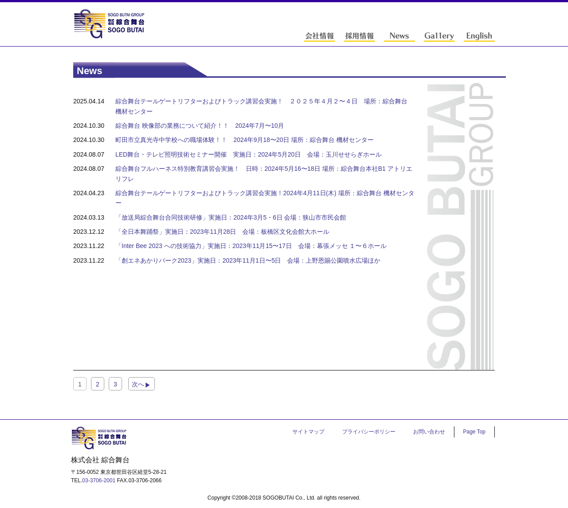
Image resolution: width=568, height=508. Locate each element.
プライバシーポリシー (368, 432)
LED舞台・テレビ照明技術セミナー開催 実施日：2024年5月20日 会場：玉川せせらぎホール (248, 154)
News (399, 36)
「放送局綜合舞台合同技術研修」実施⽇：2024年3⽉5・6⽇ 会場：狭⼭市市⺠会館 (230, 217)
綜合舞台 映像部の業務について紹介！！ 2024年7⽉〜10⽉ (199, 125)
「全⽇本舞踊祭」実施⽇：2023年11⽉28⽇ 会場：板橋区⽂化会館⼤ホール (222, 231)
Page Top (474, 432)
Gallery (439, 36)
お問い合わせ (429, 432)
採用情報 (359, 36)
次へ (138, 384)
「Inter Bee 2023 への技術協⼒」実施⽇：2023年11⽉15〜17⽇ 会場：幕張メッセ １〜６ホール (251, 245)
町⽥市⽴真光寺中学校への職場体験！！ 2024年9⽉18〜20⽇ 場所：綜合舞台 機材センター (244, 139)
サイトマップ (308, 432)
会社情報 (319, 36)
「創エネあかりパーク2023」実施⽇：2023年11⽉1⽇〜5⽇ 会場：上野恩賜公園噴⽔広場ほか (247, 260)
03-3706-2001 (98, 480)
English (479, 36)
